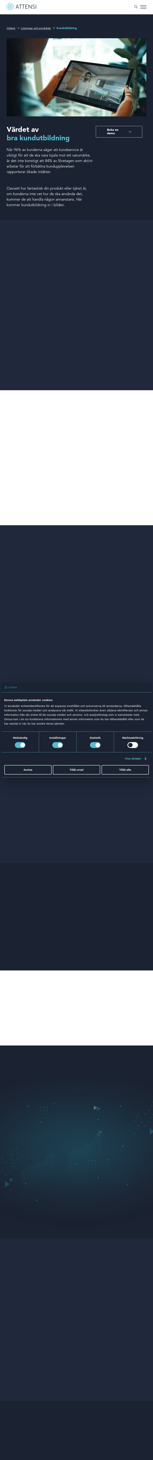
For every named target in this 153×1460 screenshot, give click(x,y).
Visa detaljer (133, 758)
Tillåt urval (76, 769)
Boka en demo (112, 132)
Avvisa (27, 769)
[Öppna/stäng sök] (135, 7)
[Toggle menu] (143, 7)
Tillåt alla (125, 769)
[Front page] (21, 9)
